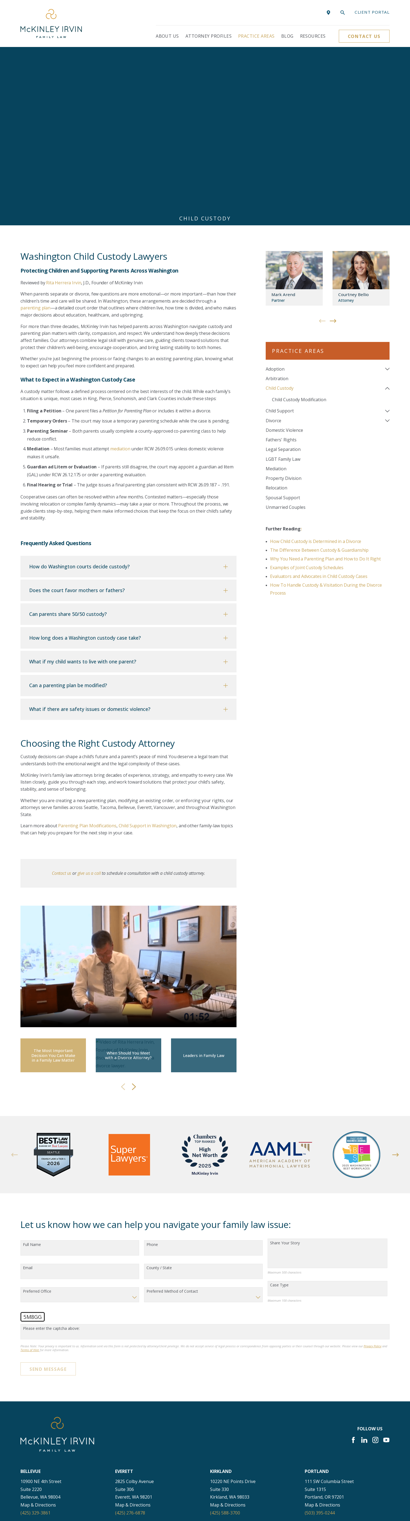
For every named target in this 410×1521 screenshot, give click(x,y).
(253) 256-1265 (320, 1413)
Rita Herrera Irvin (63, 118)
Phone (152, 1080)
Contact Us (364, 36)
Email (27, 1103)
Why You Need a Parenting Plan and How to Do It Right (325, 394)
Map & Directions (38, 1341)
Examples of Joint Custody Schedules (306, 403)
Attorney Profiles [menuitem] (208, 36)
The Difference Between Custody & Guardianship (319, 386)
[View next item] (134, 922)
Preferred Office (37, 1127)
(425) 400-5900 (130, 1413)
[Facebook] (353, 1276)
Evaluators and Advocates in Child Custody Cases (318, 412)
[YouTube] (386, 1276)
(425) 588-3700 (225, 1349)
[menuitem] (324, 204)
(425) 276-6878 (130, 1349)
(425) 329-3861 (35, 1349)
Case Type (279, 1121)
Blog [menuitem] (287, 36)
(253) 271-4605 (35, 1413)
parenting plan (35, 144)
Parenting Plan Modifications (87, 661)
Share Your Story (285, 1079)
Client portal (372, 12)
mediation (120, 285)
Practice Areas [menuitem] (256, 36)
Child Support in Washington (148, 661)
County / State (159, 1103)
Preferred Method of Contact (172, 1127)
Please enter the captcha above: (51, 1164)
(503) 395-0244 (320, 1349)
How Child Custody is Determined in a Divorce (315, 377)
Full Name (32, 1080)
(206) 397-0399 (225, 1413)
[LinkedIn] (364, 1276)
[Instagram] (375, 1276)
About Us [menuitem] (167, 36)
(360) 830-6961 (35, 1477)
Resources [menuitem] (313, 36)
